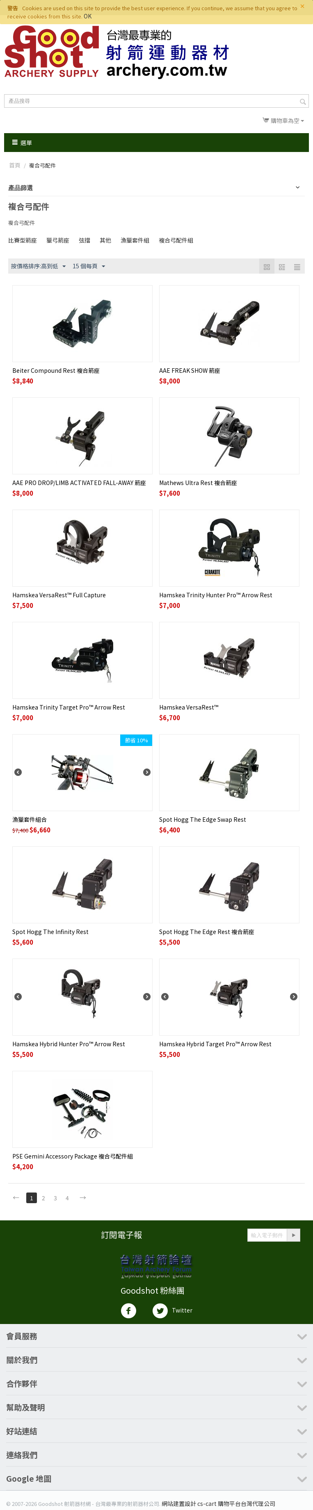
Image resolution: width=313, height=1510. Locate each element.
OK (87, 16)
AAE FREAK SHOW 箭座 (189, 370)
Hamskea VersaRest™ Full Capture (59, 595)
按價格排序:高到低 (38, 266)
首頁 (15, 165)
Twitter (172, 1311)
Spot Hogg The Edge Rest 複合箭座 (206, 931)
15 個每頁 (89, 266)
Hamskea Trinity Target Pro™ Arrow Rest (68, 707)
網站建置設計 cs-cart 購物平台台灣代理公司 (218, 1503)
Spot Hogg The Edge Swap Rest (202, 819)
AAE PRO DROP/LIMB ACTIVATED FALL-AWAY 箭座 (79, 482)
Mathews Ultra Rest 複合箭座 (198, 482)
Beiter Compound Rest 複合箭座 (56, 370)
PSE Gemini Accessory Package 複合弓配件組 (72, 1156)
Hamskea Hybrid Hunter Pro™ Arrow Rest (68, 1044)
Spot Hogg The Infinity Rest (50, 931)
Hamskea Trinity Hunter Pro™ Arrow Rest (215, 595)
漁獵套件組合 (29, 819)
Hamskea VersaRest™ (188, 707)
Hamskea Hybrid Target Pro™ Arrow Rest (215, 1044)
